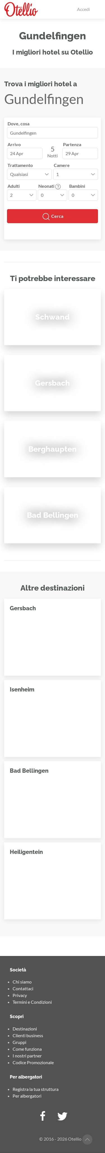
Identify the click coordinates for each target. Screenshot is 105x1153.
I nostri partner (27, 1055)
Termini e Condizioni (32, 1002)
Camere (62, 165)
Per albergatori (27, 1095)
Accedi (83, 9)
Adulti (14, 186)
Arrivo (14, 144)
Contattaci (23, 988)
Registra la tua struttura (36, 1089)
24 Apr (16, 153)
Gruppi (19, 1042)
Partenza (72, 144)
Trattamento (20, 165)
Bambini (77, 186)
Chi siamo (22, 981)
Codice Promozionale (33, 1062)
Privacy (20, 995)
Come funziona (27, 1049)
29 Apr (72, 153)
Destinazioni (25, 1028)
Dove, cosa (18, 123)
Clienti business (28, 1035)
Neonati (49, 186)
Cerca (52, 216)
